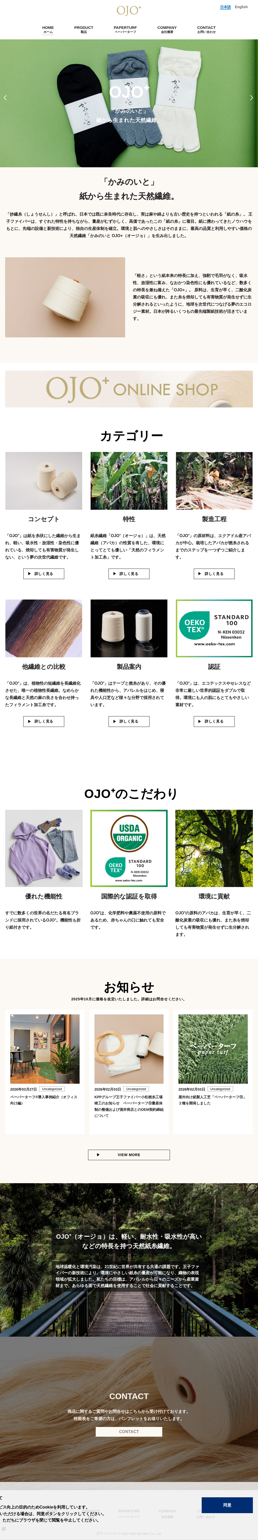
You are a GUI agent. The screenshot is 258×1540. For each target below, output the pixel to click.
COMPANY (167, 29)
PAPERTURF (125, 29)
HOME (48, 29)
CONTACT (206, 29)
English (241, 7)
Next (252, 97)
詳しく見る (44, 574)
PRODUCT (83, 29)
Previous (6, 97)
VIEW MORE (129, 1155)
